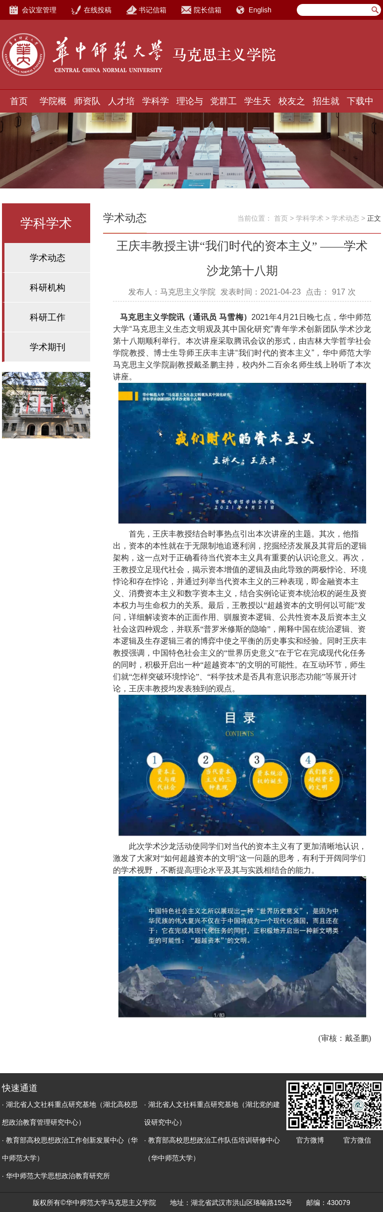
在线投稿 (97, 10)
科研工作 (47, 317)
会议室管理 (39, 10)
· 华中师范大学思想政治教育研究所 (56, 1176)
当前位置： (254, 218)
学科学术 (310, 218)
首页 (19, 101)
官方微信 (357, 1140)
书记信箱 (152, 10)
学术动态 (47, 258)
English (260, 10)
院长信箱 (207, 10)
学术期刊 (47, 347)
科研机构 (47, 288)
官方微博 (310, 1140)
